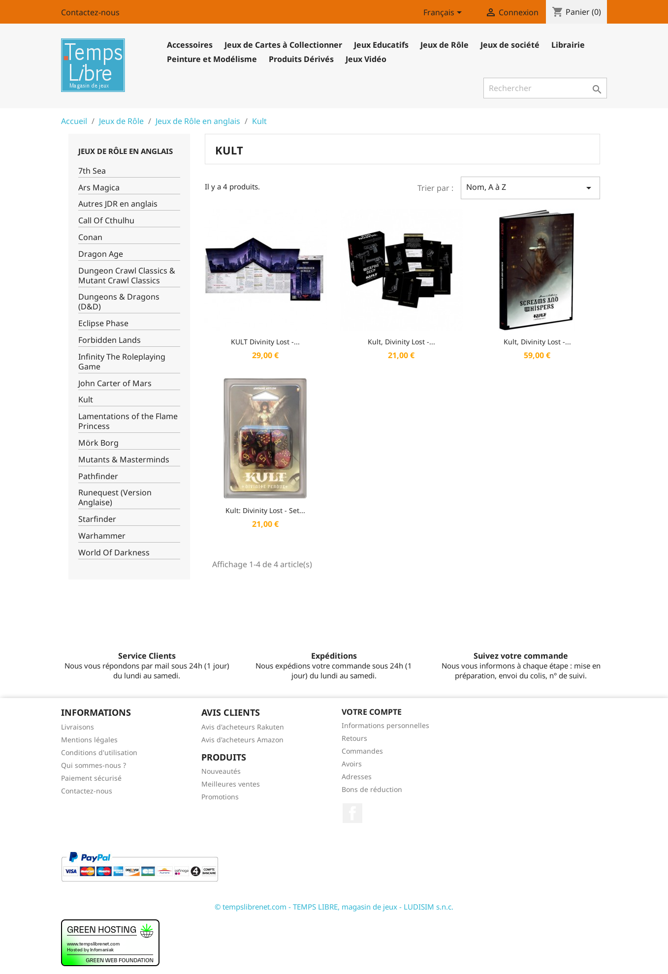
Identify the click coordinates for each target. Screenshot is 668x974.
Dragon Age (100, 254)
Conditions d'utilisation (99, 752)
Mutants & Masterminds (123, 460)
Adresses (357, 776)
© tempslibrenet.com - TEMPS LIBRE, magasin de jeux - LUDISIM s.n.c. (334, 907)
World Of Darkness (114, 553)
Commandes (362, 751)
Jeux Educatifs (381, 44)
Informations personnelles (385, 725)
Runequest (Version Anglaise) (115, 497)
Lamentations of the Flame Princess (128, 421)
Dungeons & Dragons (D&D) (118, 302)
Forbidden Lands (109, 340)
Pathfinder (98, 476)
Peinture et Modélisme (212, 59)
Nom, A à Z (530, 188)
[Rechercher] (545, 88)
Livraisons (77, 726)
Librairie (568, 44)
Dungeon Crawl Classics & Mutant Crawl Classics (126, 276)
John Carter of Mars (115, 383)
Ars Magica (99, 188)
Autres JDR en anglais (118, 204)
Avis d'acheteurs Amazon (242, 739)
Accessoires (190, 44)
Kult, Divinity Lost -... (401, 341)
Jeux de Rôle (444, 44)
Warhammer (102, 536)
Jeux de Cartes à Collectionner (283, 44)
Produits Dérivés (301, 59)
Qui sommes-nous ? (93, 765)
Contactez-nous (90, 12)
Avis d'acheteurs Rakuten (242, 726)
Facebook (352, 813)
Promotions (220, 796)
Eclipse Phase (103, 323)
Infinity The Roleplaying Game (121, 362)
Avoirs (352, 763)
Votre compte (372, 711)
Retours (354, 738)
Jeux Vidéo (366, 59)
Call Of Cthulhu (106, 220)
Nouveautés (221, 771)
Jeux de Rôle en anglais (125, 151)
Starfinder (97, 519)
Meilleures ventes (230, 784)
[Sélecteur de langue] (444, 13)
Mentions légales (89, 739)
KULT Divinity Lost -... (265, 341)
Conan (90, 237)
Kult (85, 400)
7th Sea (92, 171)
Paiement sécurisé (91, 778)
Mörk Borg (98, 443)
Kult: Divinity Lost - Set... (265, 510)
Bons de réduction (372, 789)
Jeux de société (510, 44)
